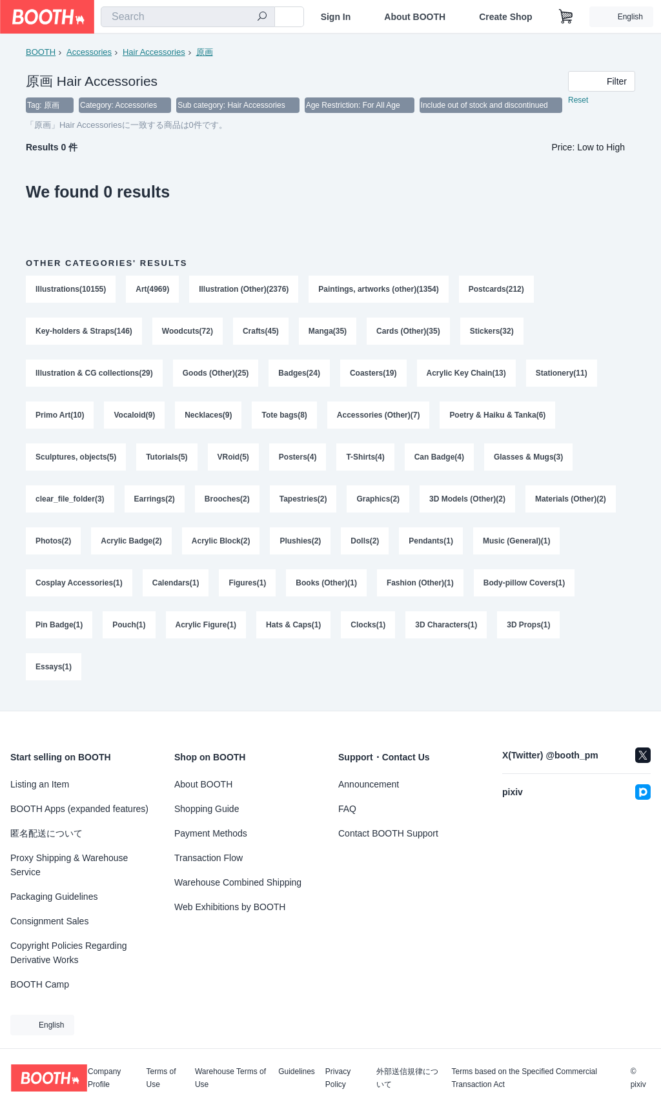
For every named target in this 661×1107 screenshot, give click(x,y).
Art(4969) (152, 289)
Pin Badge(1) (59, 630)
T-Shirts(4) (366, 460)
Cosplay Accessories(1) (79, 588)
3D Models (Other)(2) (468, 502)
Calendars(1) (175, 588)
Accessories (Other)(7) (378, 417)
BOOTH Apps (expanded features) (79, 809)
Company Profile (104, 1078)
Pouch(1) (128, 630)
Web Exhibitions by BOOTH (229, 907)
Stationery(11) (561, 375)
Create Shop (505, 16)
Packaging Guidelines (53, 896)
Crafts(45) (261, 332)
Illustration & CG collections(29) (94, 375)
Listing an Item (39, 784)
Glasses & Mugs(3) (529, 460)
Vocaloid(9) (135, 417)
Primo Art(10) (60, 417)
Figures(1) (248, 588)
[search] (262, 17)
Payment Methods (210, 833)
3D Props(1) (529, 630)
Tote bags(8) (284, 417)
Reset (578, 100)
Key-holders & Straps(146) (84, 332)
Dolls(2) (365, 545)
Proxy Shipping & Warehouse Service (69, 865)
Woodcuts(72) (187, 332)
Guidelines (296, 1072)
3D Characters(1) (447, 630)
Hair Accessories (154, 52)
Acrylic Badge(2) (131, 545)
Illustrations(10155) (71, 289)
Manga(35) (328, 332)
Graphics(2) (378, 502)
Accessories (89, 52)
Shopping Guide (206, 809)
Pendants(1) (431, 545)
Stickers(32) (492, 332)
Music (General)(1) (517, 545)
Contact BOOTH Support (388, 833)
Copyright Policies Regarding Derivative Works (68, 952)
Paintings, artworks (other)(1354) (379, 289)
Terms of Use (161, 1078)
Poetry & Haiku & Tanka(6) (498, 417)
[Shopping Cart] (566, 17)
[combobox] (188, 16)
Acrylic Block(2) (221, 545)
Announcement (368, 784)
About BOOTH (414, 16)
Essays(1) (54, 673)
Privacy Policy (338, 1078)
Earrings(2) (154, 502)
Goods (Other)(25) (216, 375)
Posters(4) (298, 460)
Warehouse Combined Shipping (237, 882)
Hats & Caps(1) (293, 630)
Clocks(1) (368, 630)
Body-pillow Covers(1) (524, 588)
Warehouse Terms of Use (230, 1078)
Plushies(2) (300, 545)
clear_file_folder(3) (70, 502)
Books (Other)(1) (327, 588)
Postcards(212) (496, 289)
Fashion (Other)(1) (420, 588)
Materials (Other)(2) (571, 502)
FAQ (347, 809)
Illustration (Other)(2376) (244, 289)
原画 (204, 52)
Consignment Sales (49, 921)
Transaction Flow (208, 858)
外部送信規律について (407, 1078)
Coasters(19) (373, 375)
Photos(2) (53, 545)
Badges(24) (300, 375)
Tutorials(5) (166, 460)
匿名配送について (46, 833)
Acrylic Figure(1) (206, 630)
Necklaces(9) (208, 417)
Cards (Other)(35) (409, 332)
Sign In (336, 16)
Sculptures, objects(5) (76, 460)
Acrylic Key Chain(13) (466, 375)
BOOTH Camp (39, 984)
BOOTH (41, 52)
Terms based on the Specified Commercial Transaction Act (523, 1078)
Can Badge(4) (439, 460)
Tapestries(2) (303, 502)
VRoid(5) (233, 460)
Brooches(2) (227, 502)
